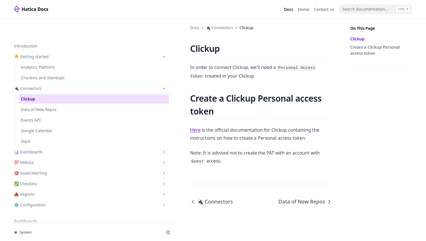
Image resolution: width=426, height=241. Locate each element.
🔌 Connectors (42, 70)
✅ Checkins (42, 165)
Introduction (25, 27)
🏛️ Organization (42, 215)
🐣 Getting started (42, 38)
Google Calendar (36, 112)
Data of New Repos (39, 91)
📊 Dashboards (42, 133)
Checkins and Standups (43, 59)
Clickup (28, 80)
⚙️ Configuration (42, 186)
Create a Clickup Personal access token (375, 50)
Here (99, 108)
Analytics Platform (38, 49)
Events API (31, 101)
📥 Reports (42, 176)
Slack (25, 123)
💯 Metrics (42, 144)
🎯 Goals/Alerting (42, 154)
